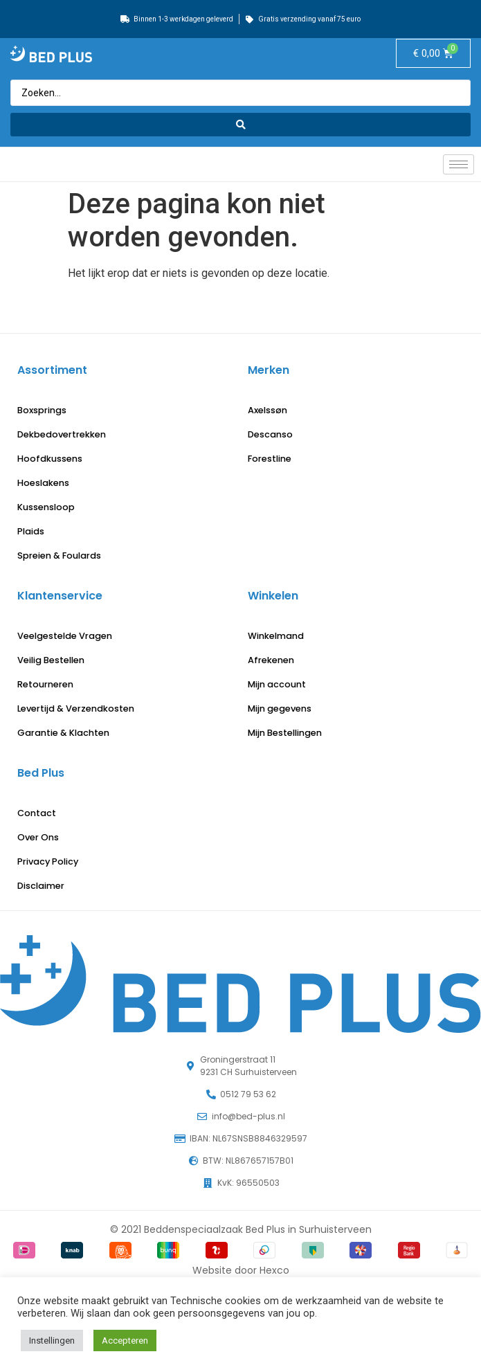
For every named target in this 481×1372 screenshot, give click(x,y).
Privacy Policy (47, 861)
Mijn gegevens (279, 708)
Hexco (274, 1270)
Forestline (269, 458)
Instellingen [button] (52, 1340)
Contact (36, 813)
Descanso (270, 434)
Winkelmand (276, 636)
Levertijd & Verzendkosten (75, 708)
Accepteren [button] (125, 1340)
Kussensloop (46, 507)
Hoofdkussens (49, 458)
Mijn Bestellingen (285, 733)
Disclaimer (40, 886)
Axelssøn (267, 410)
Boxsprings (41, 410)
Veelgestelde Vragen (64, 636)
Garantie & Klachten (63, 733)
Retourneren (45, 684)
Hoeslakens (43, 483)
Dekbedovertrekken (61, 434)
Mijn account (277, 684)
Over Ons (38, 837)
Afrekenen (271, 660)
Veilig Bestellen (50, 660)
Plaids (30, 531)
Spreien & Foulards (59, 555)
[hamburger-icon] (458, 164)
